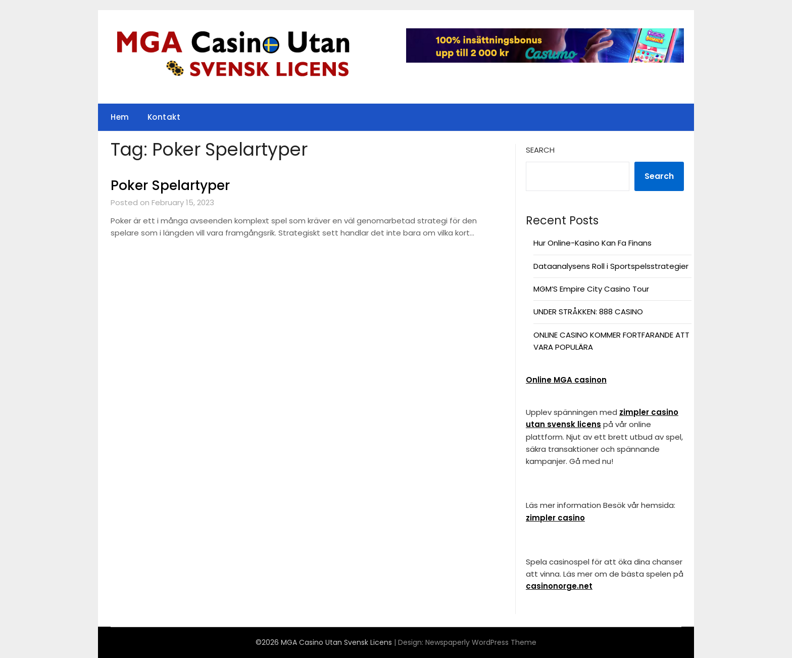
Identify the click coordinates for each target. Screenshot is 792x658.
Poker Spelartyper (170, 185)
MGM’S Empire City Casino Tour (591, 289)
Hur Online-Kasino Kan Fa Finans (592, 243)
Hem (120, 117)
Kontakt (164, 117)
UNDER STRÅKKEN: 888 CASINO (588, 311)
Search (540, 150)
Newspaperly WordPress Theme (480, 642)
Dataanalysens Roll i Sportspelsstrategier (610, 266)
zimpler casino (555, 517)
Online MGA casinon (566, 379)
